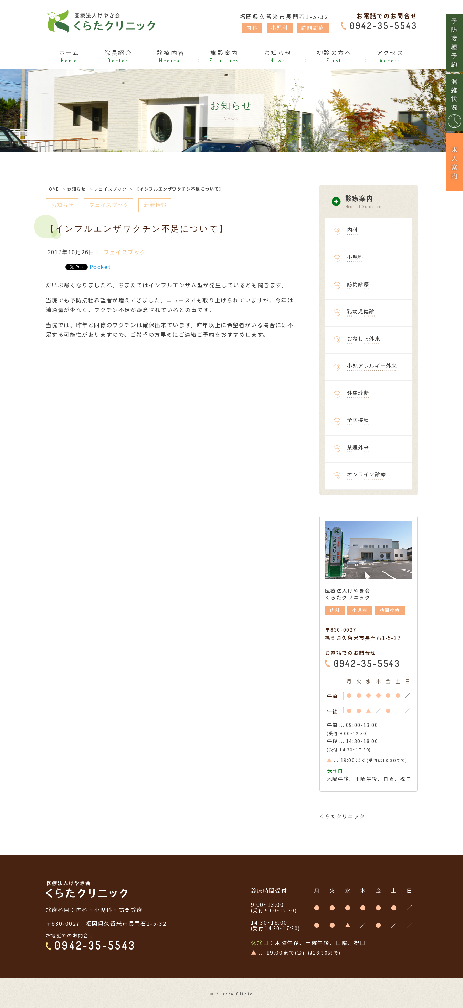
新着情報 (160, 205)
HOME (52, 189)
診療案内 (381, 201)
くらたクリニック (342, 816)
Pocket (100, 267)
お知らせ (76, 189)
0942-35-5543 (383, 25)
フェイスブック (110, 189)
